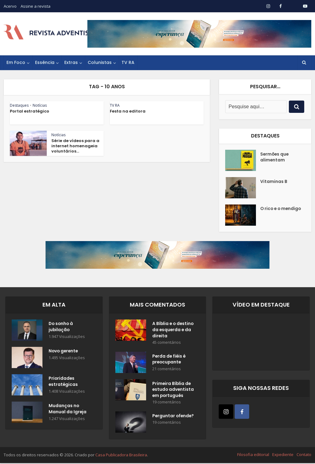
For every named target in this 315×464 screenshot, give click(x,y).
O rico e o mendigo (270, 212)
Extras (71, 62)
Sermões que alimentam (275, 157)
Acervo (10, 6)
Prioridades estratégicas (63, 382)
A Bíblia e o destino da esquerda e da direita (173, 330)
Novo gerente (64, 351)
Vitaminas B (273, 182)
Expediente (282, 455)
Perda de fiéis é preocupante (169, 360)
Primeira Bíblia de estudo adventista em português (173, 390)
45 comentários (166, 343)
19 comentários (166, 403)
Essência (44, 62)
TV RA (128, 62)
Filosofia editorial (253, 455)
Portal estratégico (29, 111)
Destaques (19, 105)
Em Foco (15, 62)
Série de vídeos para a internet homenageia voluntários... (75, 146)
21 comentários (166, 369)
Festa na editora (128, 111)
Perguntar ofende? (173, 417)
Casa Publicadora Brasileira (121, 456)
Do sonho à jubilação (61, 327)
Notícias (40, 105)
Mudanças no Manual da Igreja (68, 409)
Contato (304, 455)
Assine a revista (35, 6)
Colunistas (100, 62)
